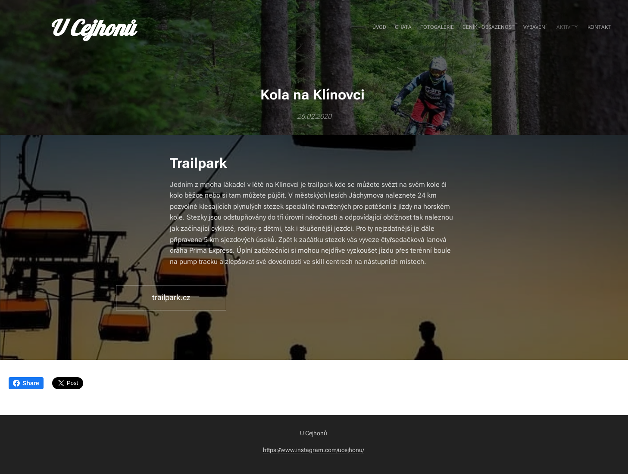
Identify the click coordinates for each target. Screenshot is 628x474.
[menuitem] (560, 28)
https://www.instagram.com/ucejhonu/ (313, 449)
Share (26, 383)
